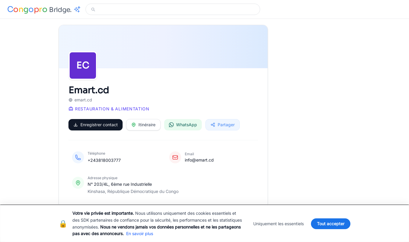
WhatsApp (183, 124)
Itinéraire (143, 124)
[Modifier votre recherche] (176, 9)
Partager (222, 124)
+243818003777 (104, 160)
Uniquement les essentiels (278, 223)
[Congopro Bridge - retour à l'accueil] (44, 9)
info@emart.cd (199, 159)
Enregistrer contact (95, 124)
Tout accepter (330, 223)
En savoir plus (139, 233)
